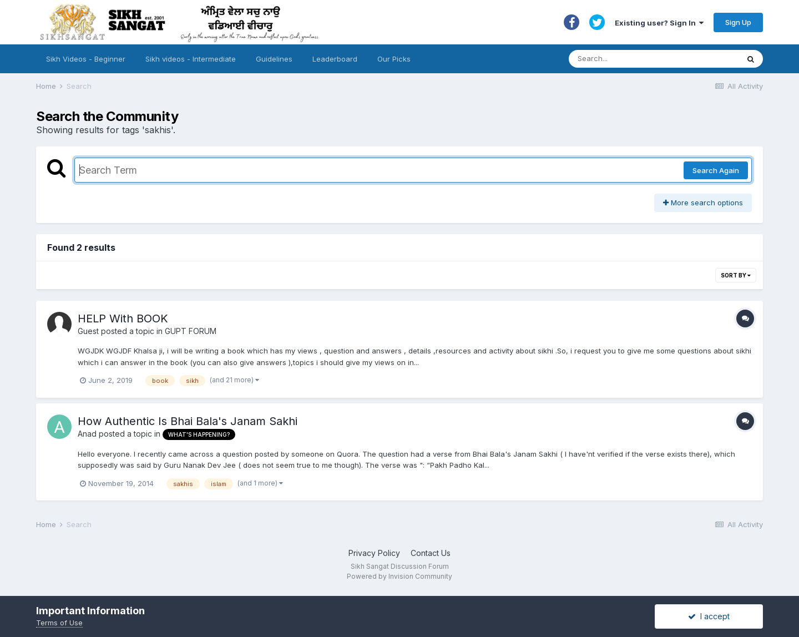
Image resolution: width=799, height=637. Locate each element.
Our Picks (394, 58)
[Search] (643, 59)
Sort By (736, 275)
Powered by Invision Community (399, 576)
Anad (87, 433)
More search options (703, 202)
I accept (709, 616)
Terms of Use (59, 622)
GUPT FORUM (190, 331)
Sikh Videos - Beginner (85, 58)
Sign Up (738, 22)
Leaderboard (334, 58)
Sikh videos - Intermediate (190, 58)
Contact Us (431, 553)
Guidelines (274, 58)
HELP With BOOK (123, 318)
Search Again (715, 170)
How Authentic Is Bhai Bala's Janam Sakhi (187, 421)
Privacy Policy (374, 553)
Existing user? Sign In (659, 22)
